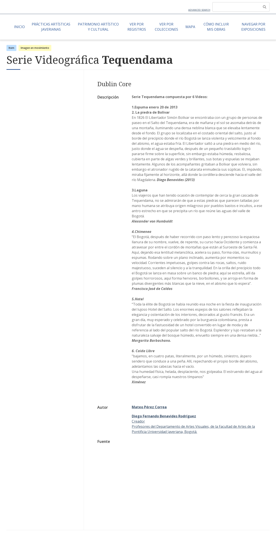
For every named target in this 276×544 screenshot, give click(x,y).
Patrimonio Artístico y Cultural (98, 27)
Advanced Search (199, 9)
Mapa (190, 26)
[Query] (241, 7)
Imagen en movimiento (35, 48)
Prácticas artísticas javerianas (51, 27)
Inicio (19, 26)
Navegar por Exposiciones (253, 27)
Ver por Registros (136, 27)
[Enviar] (265, 7)
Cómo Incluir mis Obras (216, 27)
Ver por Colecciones (166, 27)
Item (11, 48)
